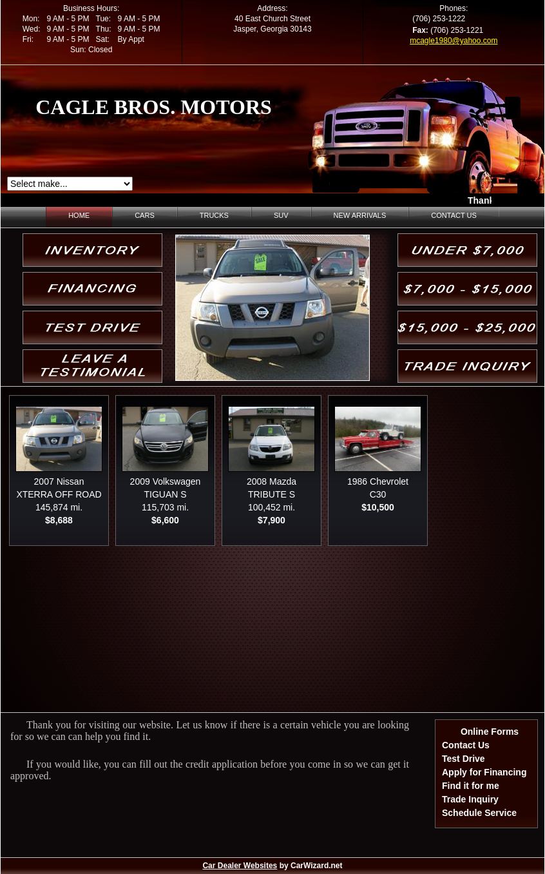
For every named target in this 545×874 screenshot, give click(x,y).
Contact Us (466, 745)
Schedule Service (479, 813)
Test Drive (463, 758)
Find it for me (470, 786)
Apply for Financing (484, 772)
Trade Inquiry (470, 799)
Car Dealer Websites (239, 865)
